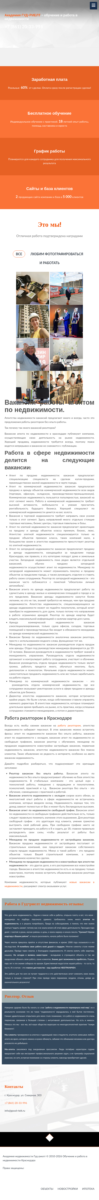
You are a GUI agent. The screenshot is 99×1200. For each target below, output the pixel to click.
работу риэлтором (69, 725)
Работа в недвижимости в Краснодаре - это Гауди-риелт (31, 1168)
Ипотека (88, 1188)
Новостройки (68, 1188)
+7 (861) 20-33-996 (16, 1102)
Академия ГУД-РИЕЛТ (23, 15)
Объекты (47, 1188)
